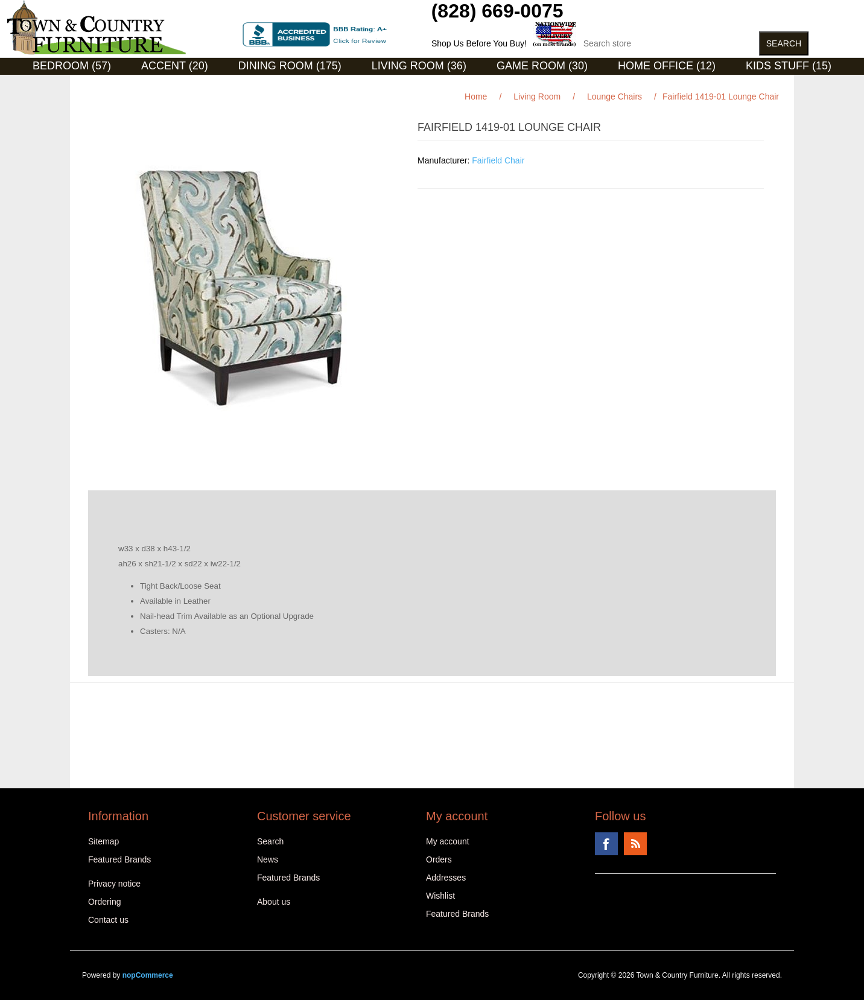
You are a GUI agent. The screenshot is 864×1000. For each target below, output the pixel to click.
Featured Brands (119, 859)
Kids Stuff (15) (788, 66)
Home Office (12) (667, 66)
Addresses (446, 877)
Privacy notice (114, 883)
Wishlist (440, 895)
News (267, 859)
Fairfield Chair (498, 160)
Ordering (104, 902)
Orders (439, 859)
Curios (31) (416, 84)
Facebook (606, 843)
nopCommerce (147, 975)
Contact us (108, 920)
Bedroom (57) (72, 66)
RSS (635, 843)
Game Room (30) (542, 66)
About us (273, 902)
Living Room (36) (419, 66)
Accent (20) (174, 66)
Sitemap (103, 841)
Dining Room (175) (289, 66)
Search (270, 841)
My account (447, 841)
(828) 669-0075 (497, 11)
